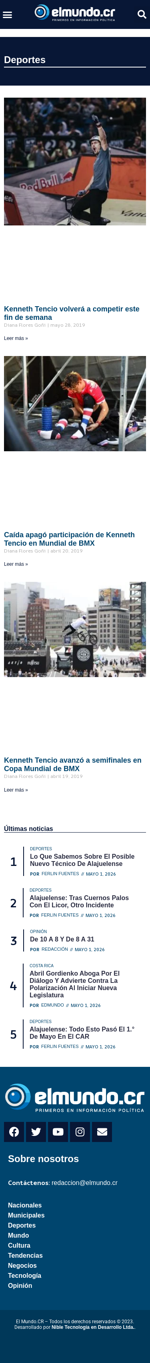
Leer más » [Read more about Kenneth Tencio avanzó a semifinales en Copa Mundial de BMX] (16, 790)
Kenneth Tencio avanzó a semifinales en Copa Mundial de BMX (73, 764)
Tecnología (24, 1275)
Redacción (55, 949)
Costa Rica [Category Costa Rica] (42, 966)
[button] (7, 14)
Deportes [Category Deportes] (41, 849)
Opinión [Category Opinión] (38, 931)
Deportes (25, 59)
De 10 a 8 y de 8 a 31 (62, 939)
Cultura (19, 1245)
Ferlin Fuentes (60, 874)
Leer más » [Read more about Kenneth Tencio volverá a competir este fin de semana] (16, 338)
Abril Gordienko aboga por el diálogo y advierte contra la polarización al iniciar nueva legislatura (75, 984)
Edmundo (52, 1005)
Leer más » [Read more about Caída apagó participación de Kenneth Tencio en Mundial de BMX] (16, 564)
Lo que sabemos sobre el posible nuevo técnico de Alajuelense (82, 860)
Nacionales (25, 1205)
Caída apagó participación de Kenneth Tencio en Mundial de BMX (69, 539)
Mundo (18, 1235)
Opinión (20, 1285)
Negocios (22, 1265)
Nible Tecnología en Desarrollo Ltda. (93, 1327)
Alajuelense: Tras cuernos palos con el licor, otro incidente (79, 901)
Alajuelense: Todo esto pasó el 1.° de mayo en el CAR (82, 1033)
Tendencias (25, 1255)
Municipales (26, 1215)
